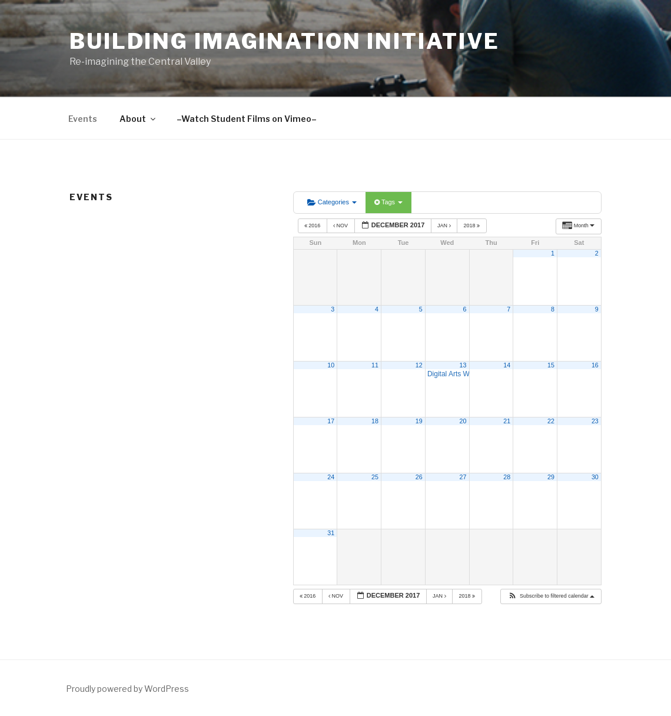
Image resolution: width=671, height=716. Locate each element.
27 (463, 476)
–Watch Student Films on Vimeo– (247, 119)
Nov (341, 225)
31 (330, 532)
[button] (551, 596)
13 (463, 365)
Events (82, 119)
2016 (313, 225)
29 (550, 476)
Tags (388, 201)
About (138, 119)
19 (419, 421)
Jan (444, 225)
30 (595, 476)
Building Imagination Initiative (284, 41)
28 (506, 476)
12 (419, 365)
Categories (332, 202)
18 (374, 421)
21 (506, 421)
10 (330, 365)
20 (463, 421)
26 (419, 476)
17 (330, 421)
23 (595, 421)
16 (595, 365)
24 (330, 476)
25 (374, 476)
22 (550, 421)
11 (374, 365)
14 (506, 365)
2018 (472, 225)
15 (550, 365)
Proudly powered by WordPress (127, 689)
